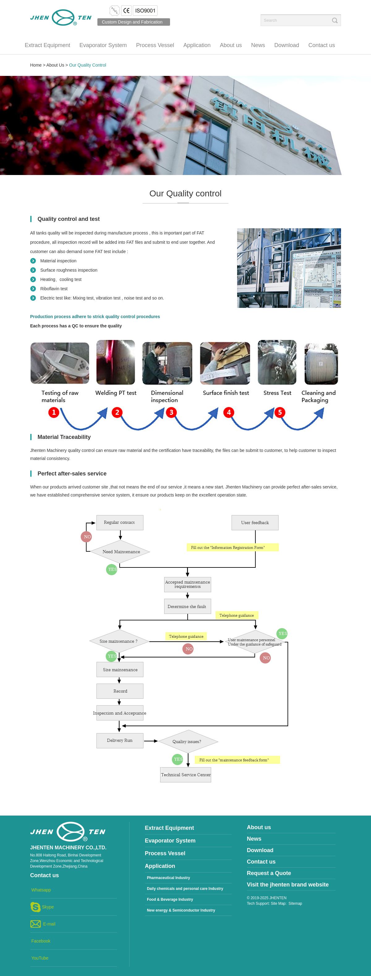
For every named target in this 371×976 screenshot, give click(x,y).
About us (231, 45)
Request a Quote (269, 873)
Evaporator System (103, 45)
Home (36, 65)
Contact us (321, 45)
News (258, 45)
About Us (55, 65)
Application (197, 45)
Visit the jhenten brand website (288, 885)
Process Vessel (155, 45)
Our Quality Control (87, 65)
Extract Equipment (47, 45)
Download (286, 45)
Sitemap (295, 903)
